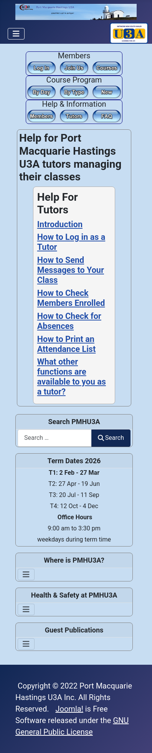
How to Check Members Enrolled (71, 298)
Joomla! (69, 708)
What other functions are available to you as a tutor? (71, 376)
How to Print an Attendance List (66, 344)
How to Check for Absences (69, 321)
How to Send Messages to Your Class (70, 270)
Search (111, 437)
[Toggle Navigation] (16, 34)
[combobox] (55, 438)
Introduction (60, 224)
